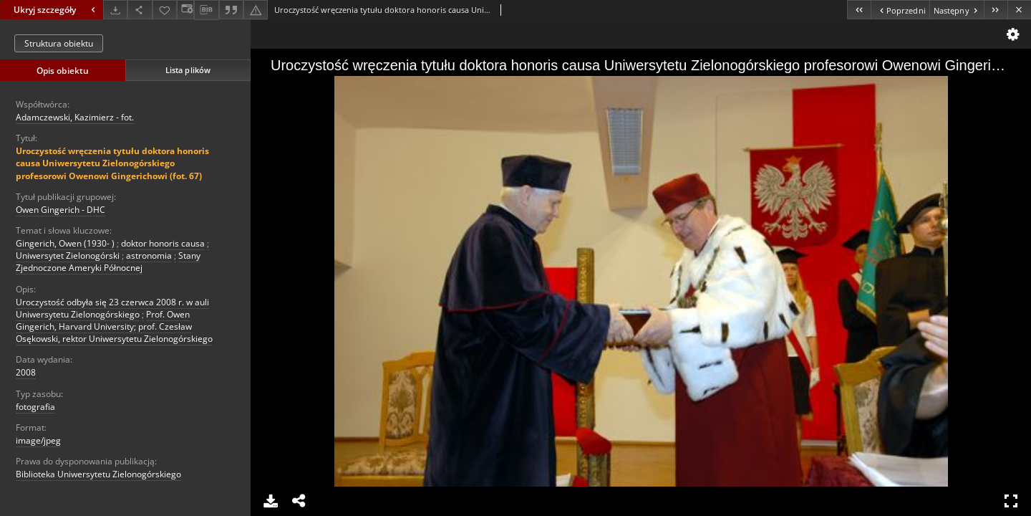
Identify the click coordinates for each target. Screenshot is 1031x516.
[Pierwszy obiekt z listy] (859, 9)
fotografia (35, 407)
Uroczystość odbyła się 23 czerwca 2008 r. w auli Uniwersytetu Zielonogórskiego (112, 308)
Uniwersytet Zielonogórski (68, 255)
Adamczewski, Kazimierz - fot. (75, 117)
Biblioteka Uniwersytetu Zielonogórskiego (98, 474)
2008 (26, 372)
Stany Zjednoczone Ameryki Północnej (108, 261)
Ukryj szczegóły (56, 10)
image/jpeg (38, 440)
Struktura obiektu (58, 43)
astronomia (149, 255)
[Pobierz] (115, 9)
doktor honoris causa (163, 243)
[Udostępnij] (139, 9)
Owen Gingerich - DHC (60, 210)
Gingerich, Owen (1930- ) (65, 243)
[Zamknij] (1019, 9)
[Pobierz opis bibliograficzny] (206, 10)
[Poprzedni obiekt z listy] (900, 9)
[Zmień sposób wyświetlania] (185, 9)
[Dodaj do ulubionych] (165, 9)
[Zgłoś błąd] (255, 9)
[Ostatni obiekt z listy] (995, 9)
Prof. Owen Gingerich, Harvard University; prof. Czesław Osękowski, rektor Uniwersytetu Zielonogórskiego (114, 326)
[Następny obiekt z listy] (956, 9)
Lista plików (187, 69)
